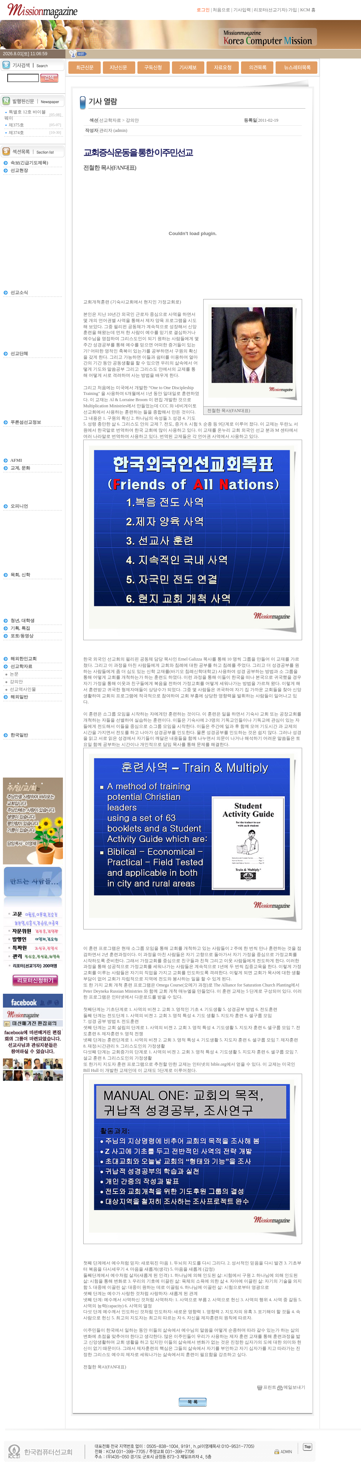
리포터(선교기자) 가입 (275, 9)
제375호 (16, 125)
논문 (14, 674)
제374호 (16, 132)
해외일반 (19, 696)
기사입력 (242, 9)
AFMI (16, 460)
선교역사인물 (23, 689)
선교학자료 (21, 666)
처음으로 (221, 9)
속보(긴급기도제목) (29, 162)
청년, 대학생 (23, 620)
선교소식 (19, 292)
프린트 (266, 1387)
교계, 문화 (20, 468)
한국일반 (19, 735)
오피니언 (19, 506)
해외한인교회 (24, 658)
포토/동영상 (22, 635)
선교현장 (19, 170)
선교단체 (19, 353)
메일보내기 (291, 1387)
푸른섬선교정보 (26, 422)
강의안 (16, 681)
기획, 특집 (20, 628)
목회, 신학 (20, 574)
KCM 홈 (308, 9)
